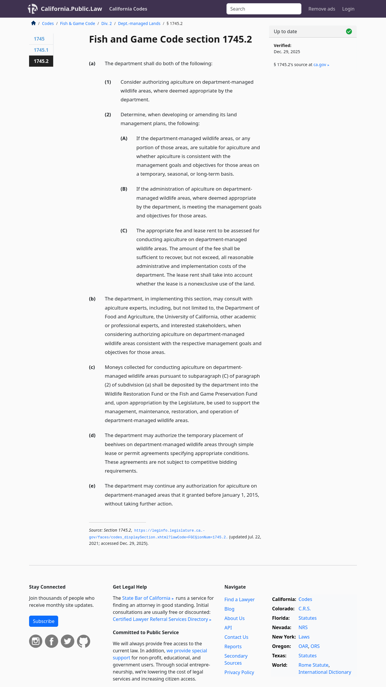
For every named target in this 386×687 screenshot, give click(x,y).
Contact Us (236, 637)
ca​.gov (319, 64)
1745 (39, 39)
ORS (315, 646)
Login (348, 9)
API (228, 627)
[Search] (263, 8)
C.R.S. (304, 608)
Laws (304, 637)
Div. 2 (106, 23)
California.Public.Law (71, 9)
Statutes (307, 618)
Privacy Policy (239, 672)
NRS (303, 627)
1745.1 (41, 50)
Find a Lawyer (239, 599)
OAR (303, 646)
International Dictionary (324, 672)
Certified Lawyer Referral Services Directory (160, 619)
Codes (48, 23)
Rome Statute (313, 665)
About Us (234, 618)
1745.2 (41, 61)
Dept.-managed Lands (139, 23)
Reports (233, 646)
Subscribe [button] (43, 621)
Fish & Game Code (77, 23)
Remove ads (321, 9)
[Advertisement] (313, 169)
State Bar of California (146, 598)
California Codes (128, 9)
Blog (229, 609)
